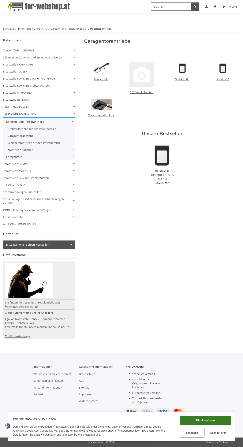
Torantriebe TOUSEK (16, 106)
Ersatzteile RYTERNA (16, 99)
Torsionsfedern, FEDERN (18, 50)
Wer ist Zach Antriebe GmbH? (52, 374)
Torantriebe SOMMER (17, 164)
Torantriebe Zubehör (19, 150)
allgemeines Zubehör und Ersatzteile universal (32, 57)
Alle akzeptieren (204, 420)
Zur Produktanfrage (17, 336)
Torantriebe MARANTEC (18, 171)
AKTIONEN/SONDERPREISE (20, 224)
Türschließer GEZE (14, 185)
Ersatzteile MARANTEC (17, 92)
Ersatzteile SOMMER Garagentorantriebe (29, 78)
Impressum (86, 394)
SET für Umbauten (141, 92)
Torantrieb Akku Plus (101, 115)
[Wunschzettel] (215, 6)
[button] (206, 6)
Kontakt (38, 394)
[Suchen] (171, 6)
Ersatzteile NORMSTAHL (18, 64)
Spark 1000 (182, 79)
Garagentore (14, 157)
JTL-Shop (223, 442)
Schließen (191, 432)
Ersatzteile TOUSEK (15, 71)
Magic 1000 (101, 79)
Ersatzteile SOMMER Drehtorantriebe (26, 85)
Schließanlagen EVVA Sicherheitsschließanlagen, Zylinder (34, 201)
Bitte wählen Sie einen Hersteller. (27, 244)
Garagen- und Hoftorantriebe (25, 122)
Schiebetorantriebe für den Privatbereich (34, 143)
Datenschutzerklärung (88, 434)
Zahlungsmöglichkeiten (48, 380)
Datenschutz (87, 374)
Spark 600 (222, 79)
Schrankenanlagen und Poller (22, 192)
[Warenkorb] (229, 6)
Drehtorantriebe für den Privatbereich (32, 129)
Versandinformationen (47, 387)
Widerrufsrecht (88, 401)
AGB (81, 380)
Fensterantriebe (13, 217)
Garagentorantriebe (20, 136)
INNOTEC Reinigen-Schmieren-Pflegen (27, 210)
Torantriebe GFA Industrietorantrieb (26, 178)
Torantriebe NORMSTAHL (19, 113)
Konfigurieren (218, 432)
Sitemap (84, 387)
